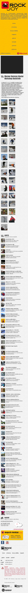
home (14, 23)
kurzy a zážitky (14, 30)
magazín (14, 34)
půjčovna (14, 49)
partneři (14, 45)
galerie (14, 38)
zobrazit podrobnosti (18, 529)
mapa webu (17, 578)
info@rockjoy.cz (8, 562)
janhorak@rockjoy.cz (5, 524)
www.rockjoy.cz (8, 564)
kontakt (14, 42)
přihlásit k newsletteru (5, 53)
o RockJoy (14, 27)
